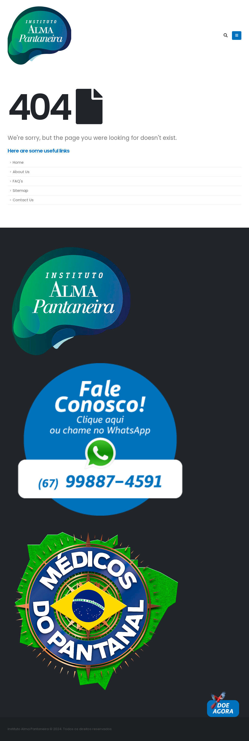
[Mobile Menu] (236, 35)
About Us (21, 171)
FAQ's (18, 181)
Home (18, 162)
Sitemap (20, 190)
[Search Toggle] (225, 35)
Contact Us (23, 200)
